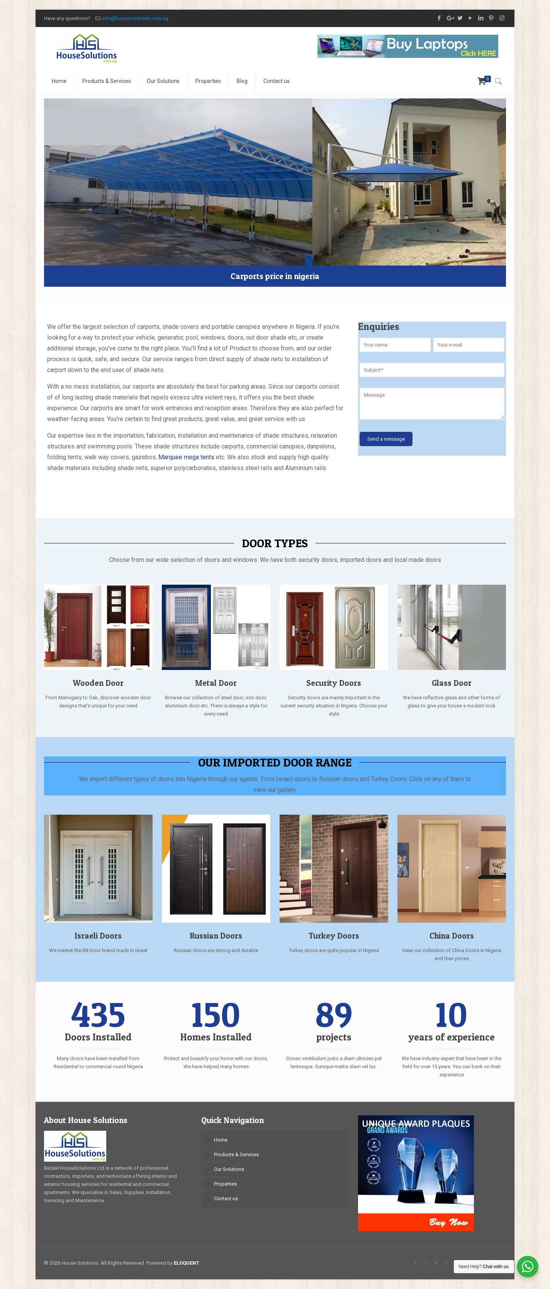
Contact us (226, 1198)
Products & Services (236, 1154)
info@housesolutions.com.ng (135, 18)
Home (220, 1140)
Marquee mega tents (187, 457)
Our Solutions (229, 1169)
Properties (225, 1184)
